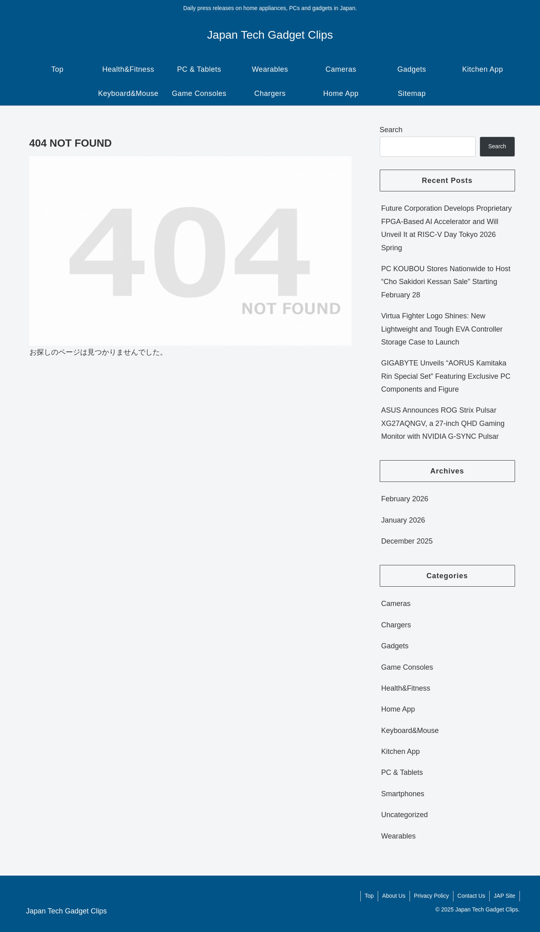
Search (391, 130)
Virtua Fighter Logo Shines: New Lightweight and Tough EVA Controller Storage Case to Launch (442, 329)
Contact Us (471, 896)
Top (369, 896)
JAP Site (504, 896)
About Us (394, 896)
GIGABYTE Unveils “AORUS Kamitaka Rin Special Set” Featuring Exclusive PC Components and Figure (446, 376)
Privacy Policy (431, 896)
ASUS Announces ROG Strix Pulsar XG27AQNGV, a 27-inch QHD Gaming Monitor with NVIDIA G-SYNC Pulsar (443, 423)
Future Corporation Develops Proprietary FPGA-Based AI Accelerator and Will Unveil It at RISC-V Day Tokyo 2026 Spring (446, 227)
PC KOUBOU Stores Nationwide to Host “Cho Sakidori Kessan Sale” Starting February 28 (446, 282)
